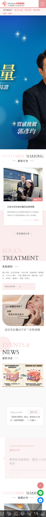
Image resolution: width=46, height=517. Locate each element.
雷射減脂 (36, 10)
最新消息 (33, 412)
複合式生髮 (18, 10)
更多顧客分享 (23, 233)
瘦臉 (10, 13)
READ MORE (13, 286)
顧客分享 (37, 199)
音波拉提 (28, 10)
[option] (23, 78)
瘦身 (5, 13)
